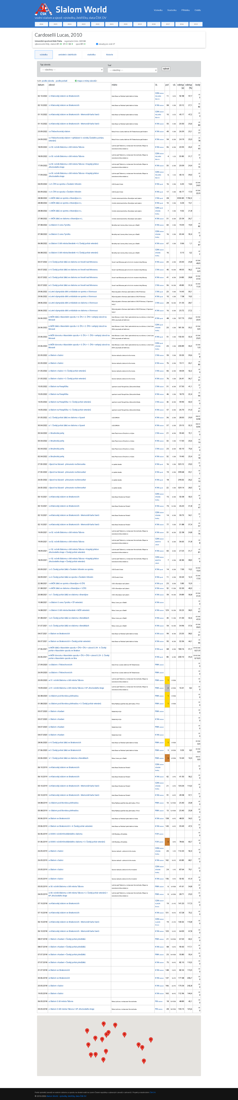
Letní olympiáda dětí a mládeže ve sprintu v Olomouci (73, 291)
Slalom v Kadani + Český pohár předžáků (67, 939)
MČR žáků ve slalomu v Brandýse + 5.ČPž (67, 588)
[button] (106, 1052)
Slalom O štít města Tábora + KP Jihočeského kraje (71, 1009)
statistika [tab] (91, 54)
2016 (182, 24)
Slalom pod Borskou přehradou (63, 696)
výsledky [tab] (44, 54)
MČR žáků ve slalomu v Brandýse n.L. (66, 218)
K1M (159, 105)
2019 (140, 24)
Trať (109, 65)
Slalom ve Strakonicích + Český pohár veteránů (69, 641)
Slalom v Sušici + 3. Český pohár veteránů (67, 371)
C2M (159, 93)
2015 (196, 24)
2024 (69, 24)
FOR (159, 834)
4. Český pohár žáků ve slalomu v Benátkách (69, 618)
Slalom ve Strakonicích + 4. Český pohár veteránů (70, 826)
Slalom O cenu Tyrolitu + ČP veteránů (66, 602)
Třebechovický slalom (59, 131)
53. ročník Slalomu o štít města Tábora (66, 147)
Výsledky (158, 10)
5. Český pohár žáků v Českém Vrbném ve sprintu (71, 569)
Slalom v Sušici (56, 355)
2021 (112, 24)
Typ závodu (45, 64)
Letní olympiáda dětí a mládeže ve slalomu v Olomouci (73, 303)
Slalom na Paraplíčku (58, 386)
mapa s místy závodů (86, 81)
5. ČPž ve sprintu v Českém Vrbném (65, 184)
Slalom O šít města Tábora (61, 1001)
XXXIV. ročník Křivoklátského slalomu (65, 834)
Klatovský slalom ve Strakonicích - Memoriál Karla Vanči (74, 114)
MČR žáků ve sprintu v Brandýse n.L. (65, 198)
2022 (97, 24)
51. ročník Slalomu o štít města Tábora (66, 680)
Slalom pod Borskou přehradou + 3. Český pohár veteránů (75, 703)
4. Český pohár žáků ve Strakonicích (65, 742)
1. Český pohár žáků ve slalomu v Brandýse (68, 594)
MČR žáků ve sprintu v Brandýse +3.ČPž (67, 583)
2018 (154, 24)
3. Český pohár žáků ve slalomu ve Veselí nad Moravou (73, 277)
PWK (159, 664)
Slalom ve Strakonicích (59, 633)
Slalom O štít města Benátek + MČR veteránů (69, 610)
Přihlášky (185, 10)
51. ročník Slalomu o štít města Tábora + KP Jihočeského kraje (76, 688)
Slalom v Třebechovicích (60, 664)
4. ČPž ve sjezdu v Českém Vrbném (65, 192)
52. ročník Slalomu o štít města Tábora (66, 532)
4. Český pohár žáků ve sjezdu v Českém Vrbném (71, 577)
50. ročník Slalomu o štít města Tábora (66, 886)
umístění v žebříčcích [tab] (67, 54)
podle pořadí (61, 81)
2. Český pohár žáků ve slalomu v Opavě (67, 417)
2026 (41, 24)
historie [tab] (109, 54)
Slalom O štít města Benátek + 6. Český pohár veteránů (73, 243)
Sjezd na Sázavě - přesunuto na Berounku (67, 464)
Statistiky (172, 10)
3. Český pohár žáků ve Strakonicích (65, 750)
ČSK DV (152, 1092)
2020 (125, 24)
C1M (159, 198)
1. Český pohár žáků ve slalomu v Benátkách (68, 758)
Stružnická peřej (56, 433)
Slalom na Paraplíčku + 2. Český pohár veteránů (70, 402)
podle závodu (48, 81)
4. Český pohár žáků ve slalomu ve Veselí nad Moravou (73, 262)
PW (159, 1001)
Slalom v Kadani (56, 711)
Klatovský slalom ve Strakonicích (64, 96)
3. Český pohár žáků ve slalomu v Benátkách (69, 626)
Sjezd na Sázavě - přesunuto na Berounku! (67, 472)
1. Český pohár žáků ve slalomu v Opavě (67, 425)
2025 (55, 24)
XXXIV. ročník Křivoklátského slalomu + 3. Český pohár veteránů (77, 842)
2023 (83, 24)
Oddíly (198, 10)
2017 (168, 24)
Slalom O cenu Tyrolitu (59, 225)
